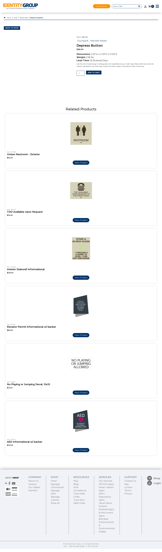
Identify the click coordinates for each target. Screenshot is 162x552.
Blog (76, 499)
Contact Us (130, 496)
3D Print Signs (106, 499)
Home (9, 21)
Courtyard (82, 43)
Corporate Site (101, 6)
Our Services (105, 496)
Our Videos (34, 502)
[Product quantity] (80, 76)
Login (154, 500)
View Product (81, 165)
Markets (32, 506)
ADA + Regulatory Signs (105, 512)
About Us (33, 496)
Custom (55, 515)
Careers (32, 499)
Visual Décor (105, 518)
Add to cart (94, 75)
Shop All (55, 518)
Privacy (128, 509)
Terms (127, 506)
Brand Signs (24, 21)
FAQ (75, 496)
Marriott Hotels (98, 43)
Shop (15, 21)
